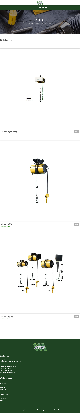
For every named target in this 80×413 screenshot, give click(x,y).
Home (24, 24)
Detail (76, 131)
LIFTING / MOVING (5, 134)
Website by (55, 410)
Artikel (1, 400)
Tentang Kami (3, 398)
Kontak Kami (3, 403)
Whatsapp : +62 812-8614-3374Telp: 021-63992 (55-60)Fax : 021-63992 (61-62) (8, 368)
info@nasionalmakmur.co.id (7, 372)
